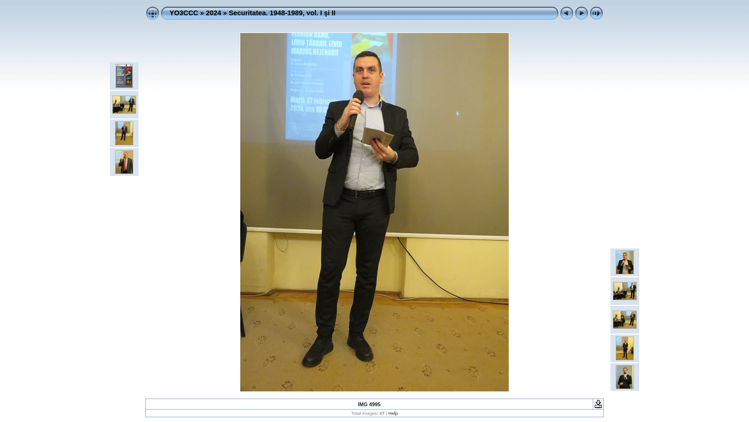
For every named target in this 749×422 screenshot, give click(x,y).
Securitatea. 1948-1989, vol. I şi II (282, 13)
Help (393, 413)
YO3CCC (184, 13)
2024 (213, 13)
